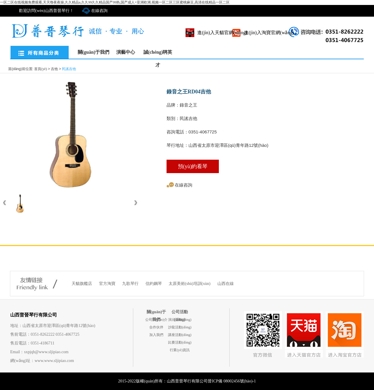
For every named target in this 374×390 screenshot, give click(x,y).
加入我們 (156, 335)
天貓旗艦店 (82, 283)
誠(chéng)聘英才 (157, 54)
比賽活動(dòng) (179, 342)
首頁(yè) (40, 69)
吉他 (54, 69)
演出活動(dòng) (179, 320)
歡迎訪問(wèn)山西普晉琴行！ (46, 10)
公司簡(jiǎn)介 (156, 320)
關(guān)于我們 (93, 52)
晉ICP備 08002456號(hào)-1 (232, 381)
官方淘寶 (108, 283)
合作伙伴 (156, 327)
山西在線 (225, 283)
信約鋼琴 (154, 283)
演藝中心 (125, 52)
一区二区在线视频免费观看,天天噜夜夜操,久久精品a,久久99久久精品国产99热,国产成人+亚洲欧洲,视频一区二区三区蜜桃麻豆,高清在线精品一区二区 (115, 2)
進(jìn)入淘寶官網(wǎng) (269, 32)
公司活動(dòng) (180, 313)
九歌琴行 (131, 283)
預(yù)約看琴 (193, 166)
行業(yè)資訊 (179, 350)
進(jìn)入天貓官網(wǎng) (222, 32)
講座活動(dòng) (179, 335)
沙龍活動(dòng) (179, 327)
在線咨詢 (99, 10)
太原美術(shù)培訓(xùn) (190, 283)
